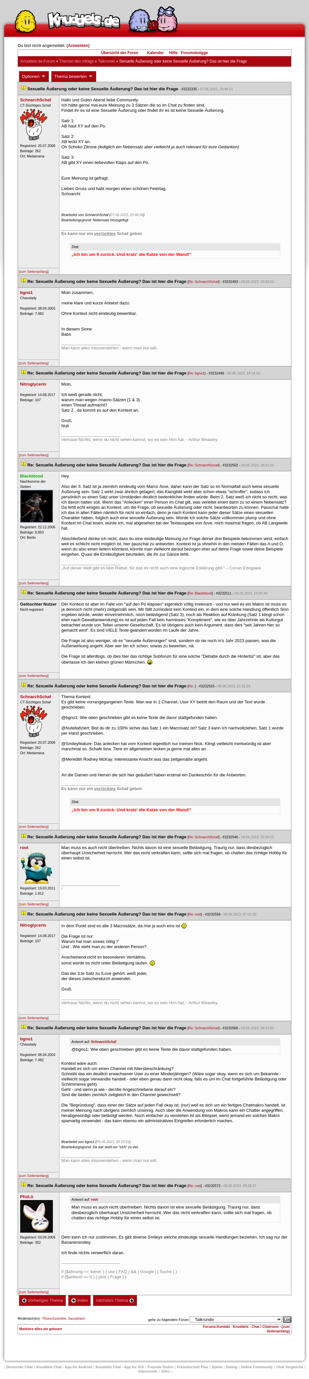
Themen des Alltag (76, 61)
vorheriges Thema (42, 1300)
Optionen (34, 76)
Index (79, 1300)
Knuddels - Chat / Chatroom (256, 1326)
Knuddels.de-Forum (38, 61)
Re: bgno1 (197, 373)
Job (165, 1371)
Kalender (155, 53)
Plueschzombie (54, 1318)
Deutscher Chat (19, 1367)
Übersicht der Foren (119, 53)
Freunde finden (160, 1367)
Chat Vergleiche (289, 1367)
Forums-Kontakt (216, 1326)
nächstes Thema (115, 1300)
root (94, 1199)
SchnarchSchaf (103, 1042)
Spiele (217, 1367)
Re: (192, 686)
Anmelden (78, 45)
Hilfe (173, 53)
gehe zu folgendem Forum (168, 1320)
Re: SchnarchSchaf (204, 282)
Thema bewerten (73, 76)
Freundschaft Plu (192, 1367)
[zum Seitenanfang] (34, 271)
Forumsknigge (194, 53)
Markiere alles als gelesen (40, 1329)
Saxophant (76, 1318)
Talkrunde (106, 61)
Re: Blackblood (200, 593)
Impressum (147, 1371)
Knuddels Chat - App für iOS (120, 1367)
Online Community (257, 1367)
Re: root (195, 914)
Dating (231, 1367)
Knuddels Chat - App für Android (64, 1367)
